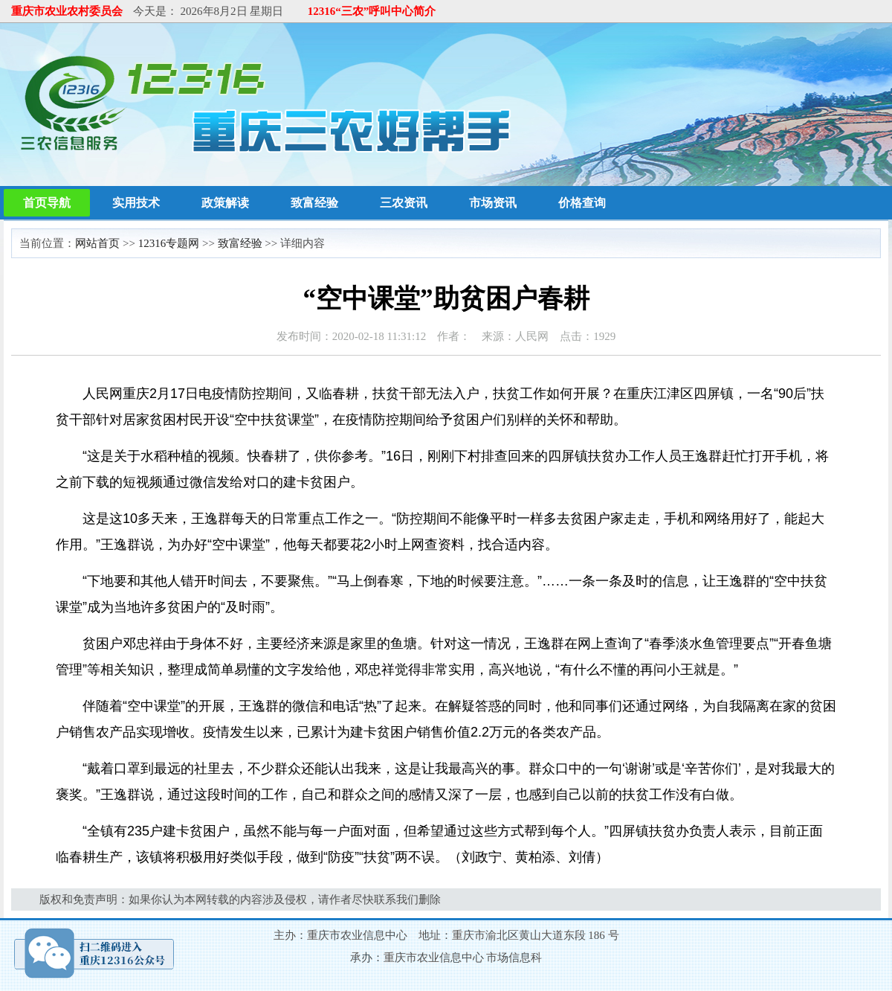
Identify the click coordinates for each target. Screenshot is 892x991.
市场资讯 (493, 202)
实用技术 (136, 202)
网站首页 (97, 243)
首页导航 (47, 202)
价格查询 (582, 202)
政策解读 (225, 202)
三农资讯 (403, 202)
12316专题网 (169, 243)
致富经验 (314, 202)
